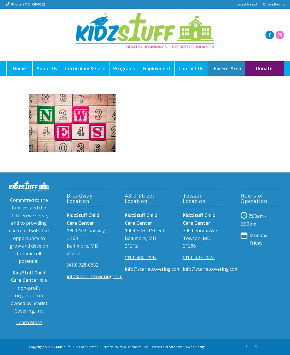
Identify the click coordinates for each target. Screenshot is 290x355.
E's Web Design (194, 347)
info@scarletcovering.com (94, 276)
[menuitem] (247, 4)
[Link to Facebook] (269, 35)
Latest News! (247, 4)
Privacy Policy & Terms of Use (125, 347)
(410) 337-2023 (199, 257)
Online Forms (273, 4)
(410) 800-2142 (141, 257)
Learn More (29, 322)
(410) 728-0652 (82, 265)
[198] (145, 35)
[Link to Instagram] (280, 35)
